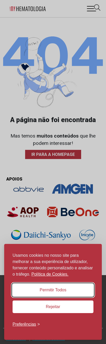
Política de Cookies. (49, 274)
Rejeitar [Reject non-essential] (53, 306)
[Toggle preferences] (26, 324)
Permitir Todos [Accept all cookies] (53, 290)
